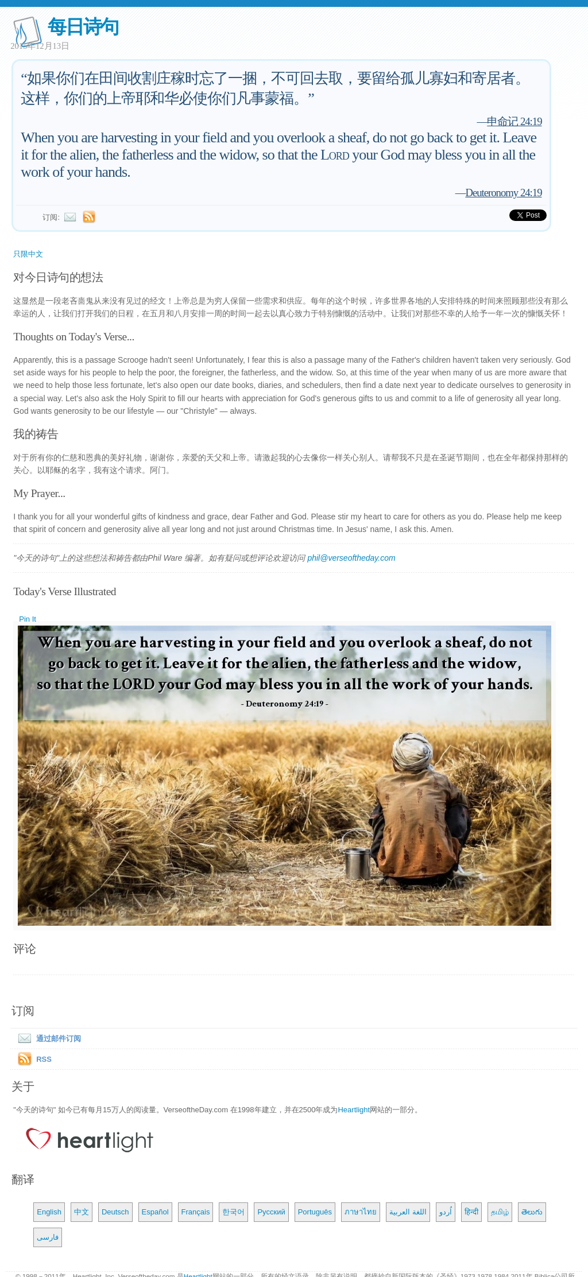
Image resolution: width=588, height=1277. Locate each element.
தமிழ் (500, 1212)
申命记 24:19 (514, 121)
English (49, 1212)
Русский (271, 1212)
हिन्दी (471, 1212)
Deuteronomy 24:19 (503, 193)
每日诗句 (83, 26)
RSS (44, 1059)
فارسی (48, 1237)
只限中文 (28, 254)
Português (315, 1212)
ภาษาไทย (361, 1212)
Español (155, 1212)
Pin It (27, 619)
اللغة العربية (408, 1212)
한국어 (233, 1212)
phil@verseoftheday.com (351, 557)
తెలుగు (532, 1212)
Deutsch (115, 1212)
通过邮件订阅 (47, 1038)
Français (195, 1212)
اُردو (445, 1212)
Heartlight (354, 1109)
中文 (81, 1212)
